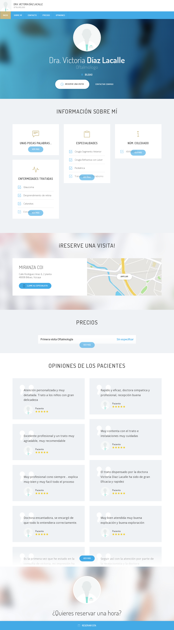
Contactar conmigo (104, 84)
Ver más (87, 558)
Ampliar (124, 276)
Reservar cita (87, 625)
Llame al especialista (35, 285)
